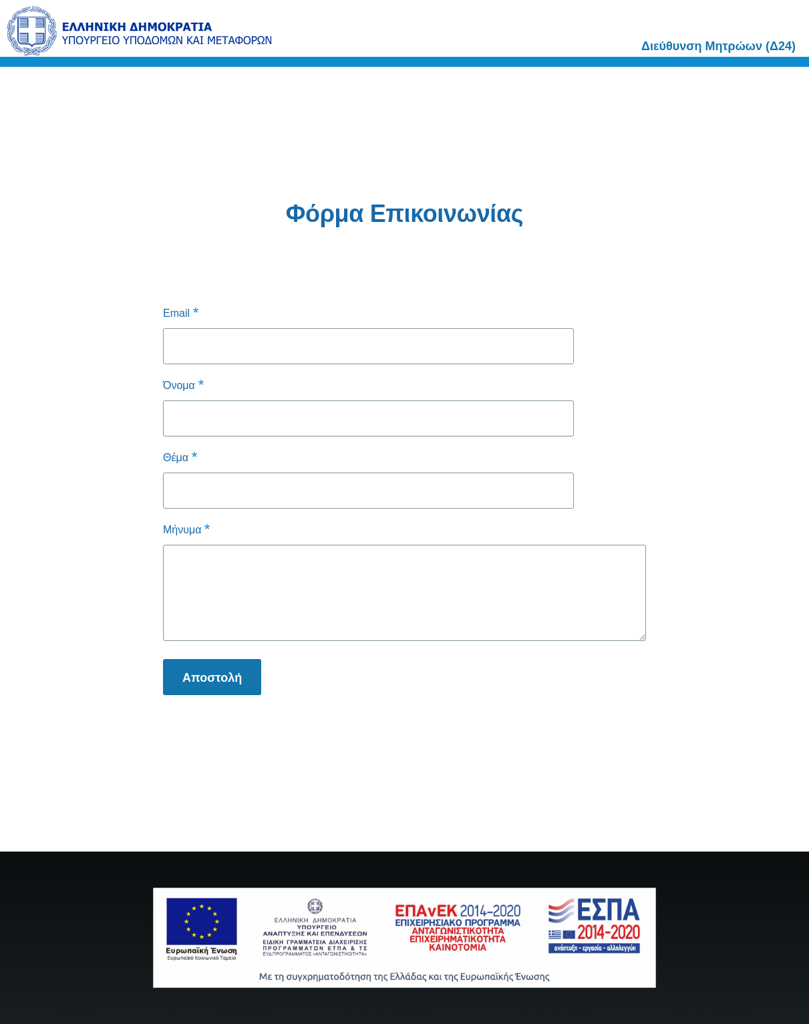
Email (176, 313)
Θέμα (175, 457)
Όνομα (179, 385)
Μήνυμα (182, 529)
